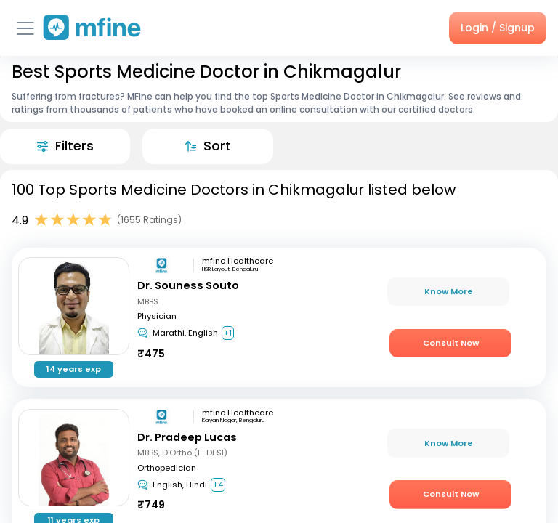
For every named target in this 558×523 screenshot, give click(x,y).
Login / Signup (498, 27)
